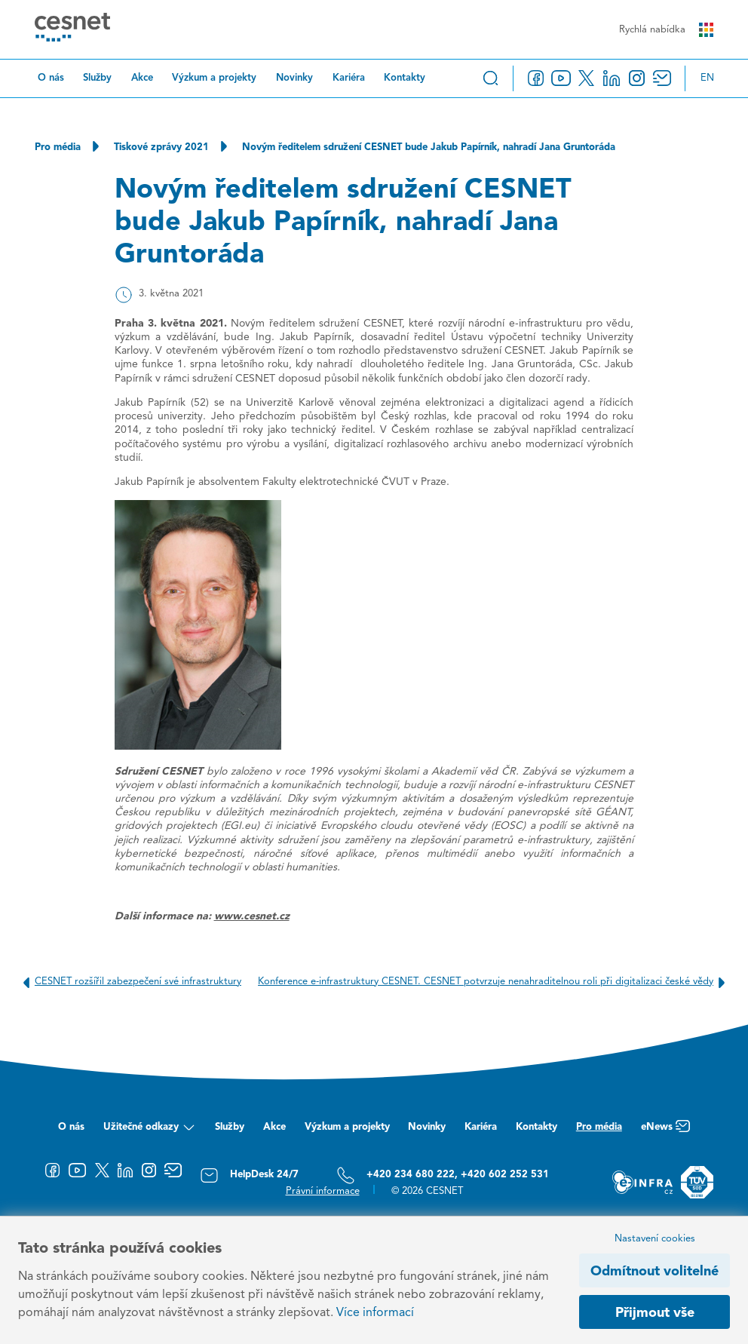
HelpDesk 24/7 (249, 1175)
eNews (665, 1130)
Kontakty (404, 78)
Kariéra (349, 78)
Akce (142, 78)
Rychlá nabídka (666, 30)
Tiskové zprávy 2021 (161, 147)
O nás (51, 78)
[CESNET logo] (72, 29)
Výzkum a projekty (214, 78)
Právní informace (323, 1191)
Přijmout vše (654, 1313)
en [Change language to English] (707, 78)
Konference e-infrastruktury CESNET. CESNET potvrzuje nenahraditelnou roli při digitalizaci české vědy (494, 982)
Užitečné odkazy (149, 1130)
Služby (97, 78)
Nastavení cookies (655, 1239)
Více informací (375, 1313)
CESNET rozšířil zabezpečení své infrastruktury (129, 982)
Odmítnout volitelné (654, 1271)
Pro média (58, 147)
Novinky (294, 78)
